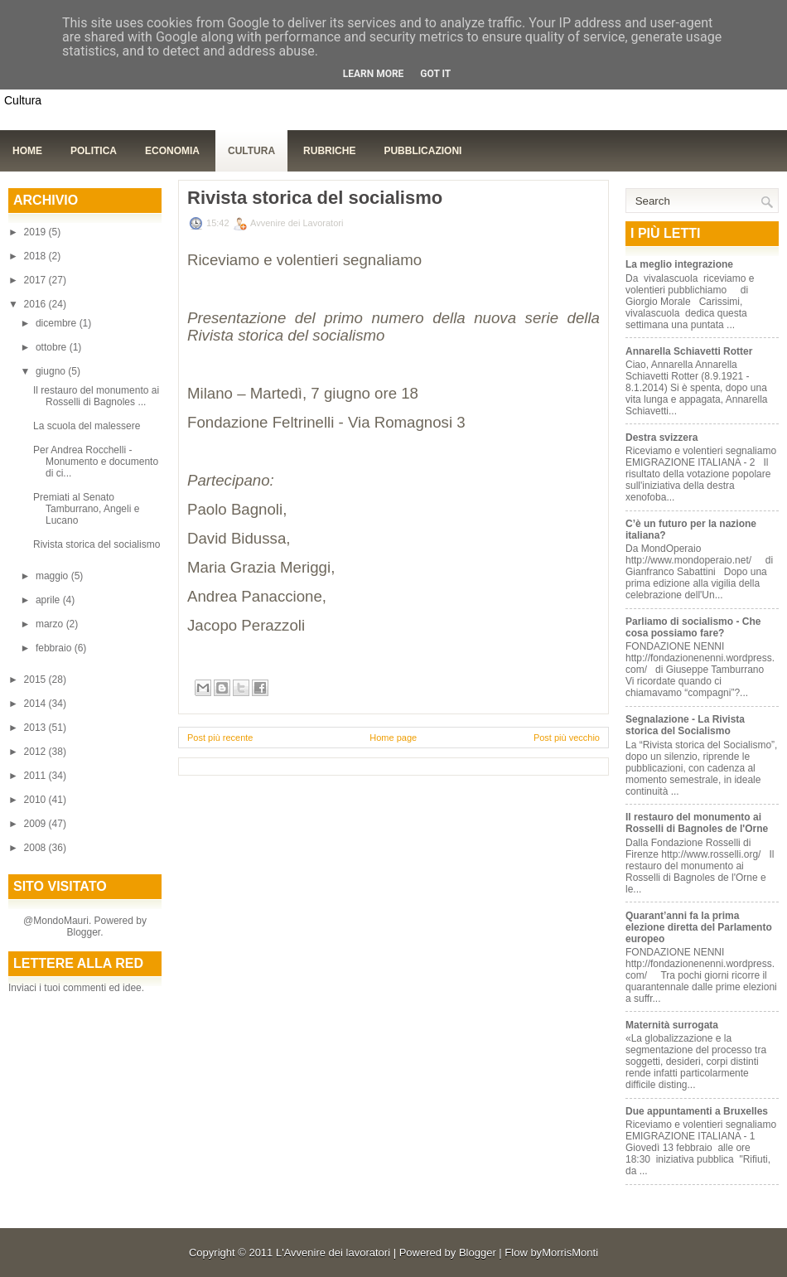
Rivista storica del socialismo (96, 544)
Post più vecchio (567, 737)
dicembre (58, 323)
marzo (51, 624)
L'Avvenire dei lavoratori (333, 1252)
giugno (52, 371)
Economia (172, 151)
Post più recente (220, 737)
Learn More (373, 74)
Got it (435, 74)
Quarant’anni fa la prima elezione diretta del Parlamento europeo (698, 927)
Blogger (83, 932)
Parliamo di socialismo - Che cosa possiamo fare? (692, 627)
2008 (36, 848)
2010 (36, 799)
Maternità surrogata (671, 1025)
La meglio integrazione (679, 264)
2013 (36, 727)
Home (27, 151)
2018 (36, 256)
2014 (36, 703)
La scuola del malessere (86, 426)
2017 (36, 280)
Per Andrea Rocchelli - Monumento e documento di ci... (95, 461)
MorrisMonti (570, 1252)
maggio (53, 576)
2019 (36, 232)
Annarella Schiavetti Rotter (688, 351)
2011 (36, 775)
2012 (36, 751)
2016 (36, 304)
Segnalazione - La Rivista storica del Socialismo (685, 725)
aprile (49, 600)
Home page (393, 737)
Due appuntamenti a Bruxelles (696, 1111)
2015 (36, 679)
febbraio (55, 648)
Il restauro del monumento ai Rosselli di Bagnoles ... (96, 396)
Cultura (251, 151)
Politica (93, 151)
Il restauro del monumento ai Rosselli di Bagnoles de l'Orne (696, 822)
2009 (36, 824)
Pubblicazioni (422, 151)
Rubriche (329, 151)
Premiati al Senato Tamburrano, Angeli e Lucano (86, 508)
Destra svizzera (661, 437)
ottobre (53, 347)
